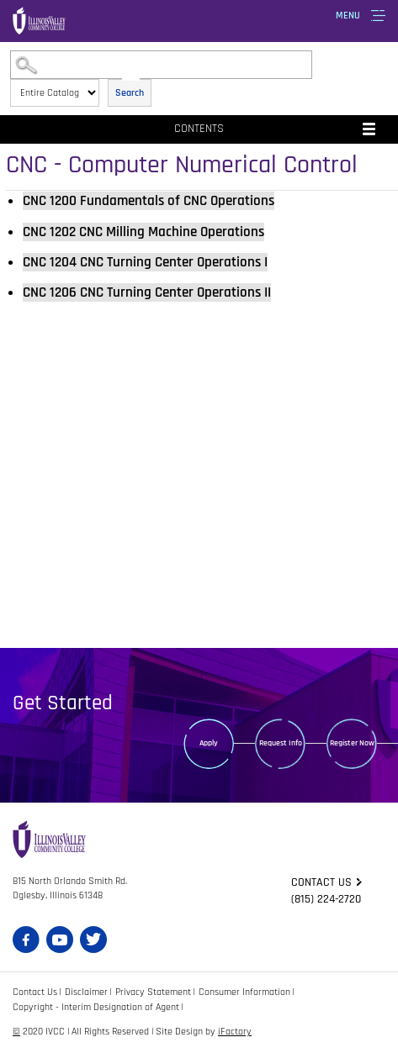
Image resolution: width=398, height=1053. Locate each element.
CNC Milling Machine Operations (143, 232)
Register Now (352, 743)
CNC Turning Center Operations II (147, 292)
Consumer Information (244, 992)
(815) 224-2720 (326, 899)
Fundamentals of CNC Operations (148, 201)
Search (129, 93)
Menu (348, 15)
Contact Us (35, 992)
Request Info (280, 743)
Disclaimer (86, 992)
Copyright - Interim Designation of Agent (96, 1007)
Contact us (321, 882)
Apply (208, 743)
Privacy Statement (153, 992)
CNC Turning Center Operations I (145, 262)
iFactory (235, 1031)
